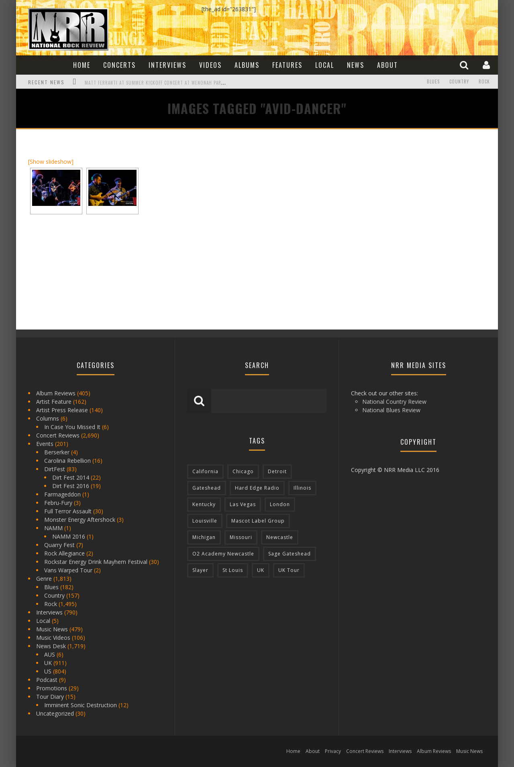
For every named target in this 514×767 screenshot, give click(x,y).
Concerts (119, 65)
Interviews (167, 65)
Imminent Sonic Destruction (80, 705)
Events (44, 444)
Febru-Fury (58, 503)
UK (48, 663)
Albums (247, 65)
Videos (210, 65)
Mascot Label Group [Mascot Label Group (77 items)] (258, 520)
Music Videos (53, 637)
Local (324, 65)
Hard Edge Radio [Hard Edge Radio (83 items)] (257, 487)
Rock (484, 82)
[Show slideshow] (50, 161)
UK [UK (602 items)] (260, 570)
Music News (52, 629)
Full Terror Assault (68, 511)
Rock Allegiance (64, 553)
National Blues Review (391, 410)
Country (459, 82)
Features (287, 65)
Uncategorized (55, 713)
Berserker (56, 452)
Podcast (46, 680)
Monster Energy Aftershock (79, 519)
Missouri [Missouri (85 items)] (241, 537)
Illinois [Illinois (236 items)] (302, 487)
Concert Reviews (58, 435)
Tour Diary (50, 696)
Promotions (51, 688)
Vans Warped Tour (68, 570)
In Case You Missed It (72, 427)
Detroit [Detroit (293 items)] (277, 471)
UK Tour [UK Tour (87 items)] (289, 570)
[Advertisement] (401, 191)
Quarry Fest (59, 545)
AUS (49, 654)
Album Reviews (55, 393)
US (47, 671)
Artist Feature (53, 401)
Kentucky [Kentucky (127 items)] (204, 504)
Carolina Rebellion (67, 460)
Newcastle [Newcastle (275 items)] (279, 537)
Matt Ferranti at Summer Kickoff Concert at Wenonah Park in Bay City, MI (171, 82)
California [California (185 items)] (205, 471)
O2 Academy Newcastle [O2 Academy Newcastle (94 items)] (223, 553)
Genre (44, 578)
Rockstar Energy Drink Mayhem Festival (95, 562)
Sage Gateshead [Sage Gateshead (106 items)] (289, 553)
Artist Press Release (62, 410)
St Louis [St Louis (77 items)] (232, 570)
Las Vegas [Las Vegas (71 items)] (243, 504)
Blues (433, 82)
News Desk (51, 646)
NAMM (53, 528)
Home (81, 65)
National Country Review (394, 401)
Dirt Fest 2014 (70, 477)
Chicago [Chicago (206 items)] (243, 471)
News (355, 65)
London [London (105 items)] (280, 504)
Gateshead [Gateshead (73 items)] (206, 487)
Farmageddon (62, 494)
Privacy (333, 751)
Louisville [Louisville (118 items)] (204, 520)
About (387, 65)
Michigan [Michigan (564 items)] (204, 537)
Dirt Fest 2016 (70, 486)
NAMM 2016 (68, 536)
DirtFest (54, 469)
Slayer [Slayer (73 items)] (200, 570)
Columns (47, 418)
